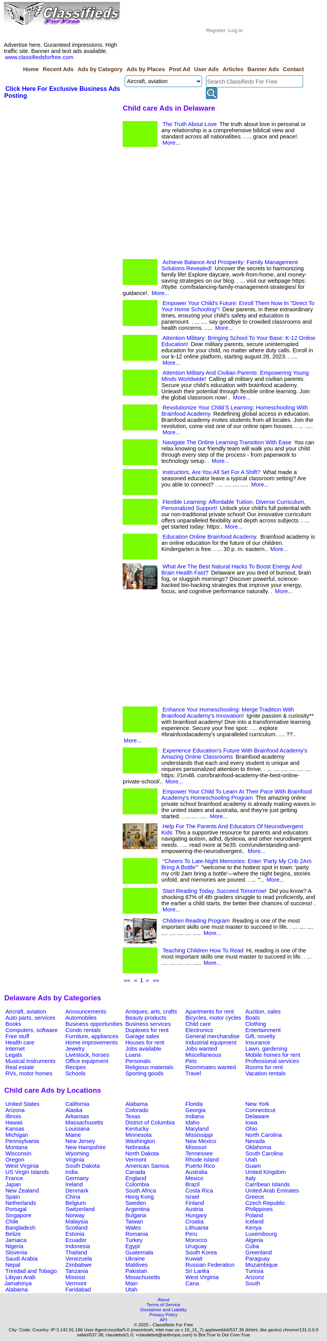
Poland (254, 1215)
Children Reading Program (196, 921)
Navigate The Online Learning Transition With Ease (227, 442)
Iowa (251, 1122)
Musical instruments (30, 1061)
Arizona (15, 1110)
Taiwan (134, 1221)
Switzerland (80, 1209)
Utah (251, 1160)
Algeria (254, 1240)
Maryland (197, 1129)
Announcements (85, 1011)
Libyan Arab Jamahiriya (19, 1280)
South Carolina (264, 1153)
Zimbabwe (78, 1265)
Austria (194, 1209)
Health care (19, 1042)
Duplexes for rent (147, 1030)
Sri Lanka (197, 1271)
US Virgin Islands (27, 1172)
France (14, 1178)
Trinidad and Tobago (31, 1271)
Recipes (75, 1067)
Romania (136, 1234)
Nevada (255, 1141)
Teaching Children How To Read (203, 950)
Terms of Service (163, 1304)
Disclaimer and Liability (163, 1309)
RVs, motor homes (28, 1073)
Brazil (192, 1184)
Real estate (19, 1067)
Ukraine (135, 1259)
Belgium (75, 1203)
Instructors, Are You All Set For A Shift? (211, 472)
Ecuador (76, 1240)
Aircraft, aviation (25, 1011)
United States (22, 1104)
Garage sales (142, 1036)
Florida (194, 1104)
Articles (233, 69)
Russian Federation (210, 1265)
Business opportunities (93, 1024)
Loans (133, 1055)
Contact (293, 69)
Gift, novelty (260, 1036)
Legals (13, 1055)
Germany (77, 1178)
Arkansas (77, 1116)
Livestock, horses (87, 1055)
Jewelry (75, 1049)
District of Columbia (150, 1122)
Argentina (137, 1209)
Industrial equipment (210, 1042)
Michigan (16, 1135)
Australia (196, 1172)
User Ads (206, 69)
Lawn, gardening (266, 1049)
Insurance (257, 1042)
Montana (16, 1147)
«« (127, 980)
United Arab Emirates (272, 1190)
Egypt (132, 1246)
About (163, 1299)
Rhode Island (202, 1160)
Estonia (74, 1234)
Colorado (136, 1110)
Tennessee (199, 1153)
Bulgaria (135, 1215)
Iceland (254, 1221)
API (163, 1319)
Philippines (259, 1209)
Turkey (133, 1240)
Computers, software (31, 1030)
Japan (13, 1184)
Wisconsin (18, 1153)
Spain (12, 1197)
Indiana (194, 1116)
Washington (140, 1141)
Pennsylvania (22, 1141)
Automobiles (81, 1018)
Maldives (136, 1265)
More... (171, 143)
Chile (11, 1221)
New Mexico (200, 1141)
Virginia (74, 1160)
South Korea (201, 1252)
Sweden (135, 1203)
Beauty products (145, 1018)
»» (156, 980)
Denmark (76, 1190)
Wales (133, 1228)
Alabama (136, 1104)
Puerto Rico (200, 1166)
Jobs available (143, 1049)
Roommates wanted (210, 1067)
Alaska (73, 1110)
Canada (135, 1172)
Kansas (14, 1129)
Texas (132, 1116)
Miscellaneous (203, 1055)
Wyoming (77, 1153)
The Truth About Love (190, 124)
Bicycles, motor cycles (213, 1018)
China (72, 1197)
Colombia (137, 1184)
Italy (250, 1178)
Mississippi (199, 1135)
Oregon (14, 1160)
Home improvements (91, 1042)
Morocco (196, 1240)
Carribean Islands (267, 1184)
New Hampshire (85, 1147)
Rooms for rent (264, 1067)
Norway (75, 1215)
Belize (13, 1234)
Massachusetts (84, 1122)
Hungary (196, 1215)
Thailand (76, 1252)
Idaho (192, 1122)
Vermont (136, 1160)
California (77, 1104)
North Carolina (263, 1135)
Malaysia (76, 1221)
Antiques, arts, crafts (151, 1011)
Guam (253, 1166)
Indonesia (77, 1246)
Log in (235, 30)
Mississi (75, 1277)
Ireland (74, 1184)
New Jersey (80, 1141)
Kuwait (193, 1259)
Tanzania (76, 1271)
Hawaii (13, 1122)
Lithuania (197, 1228)
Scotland (76, 1228)
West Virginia (22, 1166)
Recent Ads (58, 69)
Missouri (196, 1147)
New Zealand (22, 1190)
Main (131, 1283)
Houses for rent (144, 1042)
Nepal (12, 1265)
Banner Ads (263, 69)
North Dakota (142, 1153)
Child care (198, 1024)
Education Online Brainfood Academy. (210, 537)
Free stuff (17, 1036)
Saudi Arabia (21, 1259)
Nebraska (137, 1147)
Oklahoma (258, 1147)
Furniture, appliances (91, 1036)
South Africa (140, 1190)
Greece (254, 1197)
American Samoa (147, 1166)
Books (13, 1024)
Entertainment (263, 1030)
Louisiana (77, 1129)
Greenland (258, 1252)
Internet (15, 1049)
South (252, 1283)
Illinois (13, 1116)
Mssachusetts (142, 1277)
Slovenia (16, 1252)
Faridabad (78, 1289)
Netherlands (20, 1203)
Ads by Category (99, 69)
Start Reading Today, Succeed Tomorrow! (215, 891)
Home (31, 69)
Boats (252, 1018)
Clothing (255, 1024)
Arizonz (254, 1277)
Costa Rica (199, 1190)
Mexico (194, 1178)
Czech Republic (265, 1203)
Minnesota (138, 1135)
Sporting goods (144, 1073)
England (135, 1178)
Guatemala (139, 1252)
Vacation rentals (265, 1073)
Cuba (252, 1246)
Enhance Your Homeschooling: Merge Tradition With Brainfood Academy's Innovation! (227, 712)
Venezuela (78, 1259)
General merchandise (212, 1036)
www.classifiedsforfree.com (39, 57)
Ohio (251, 1129)
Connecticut (260, 1110)
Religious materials (149, 1067)
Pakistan (136, 1271)
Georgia (195, 1110)
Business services (148, 1024)
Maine (73, 1135)
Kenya (253, 1228)
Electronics (199, 1030)
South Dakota (82, 1166)
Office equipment (86, 1061)
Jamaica (16, 1240)
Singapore (18, 1215)
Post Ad (179, 69)
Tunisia (254, 1271)
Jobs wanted (201, 1049)
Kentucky (137, 1129)
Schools (75, 1073)
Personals (138, 1061)
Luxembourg (261, 1234)
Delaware (257, 1116)
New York (257, 1104)
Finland (194, 1203)
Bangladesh (20, 1228)
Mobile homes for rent (272, 1055)
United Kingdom (265, 1172)
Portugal (16, 1209)
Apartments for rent (209, 1011)
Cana (192, 1283)
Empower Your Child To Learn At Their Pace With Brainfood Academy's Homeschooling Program (236, 794)
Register (216, 30)
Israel (192, 1197)
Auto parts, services (30, 1018)
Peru (191, 1234)
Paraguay (257, 1259)
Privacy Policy (163, 1314)
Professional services (272, 1061)
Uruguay (196, 1246)
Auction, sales (263, 1011)
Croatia (194, 1221)
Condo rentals (83, 1030)
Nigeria (14, 1246)
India (71, 1172)
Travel (193, 1073)
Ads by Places (146, 69)
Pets (191, 1061)
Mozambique (261, 1265)
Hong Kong (139, 1197)
